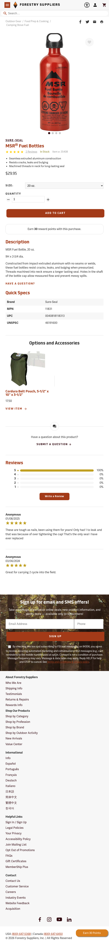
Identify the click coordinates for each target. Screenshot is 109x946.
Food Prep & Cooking (37, 21)
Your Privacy (14, 833)
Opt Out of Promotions (20, 850)
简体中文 (11, 797)
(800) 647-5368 (21, 934)
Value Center (14, 744)
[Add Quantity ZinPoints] (48, 199)
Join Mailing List (16, 844)
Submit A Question (54, 444)
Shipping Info (14, 688)
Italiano (10, 786)
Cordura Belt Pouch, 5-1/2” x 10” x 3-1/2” (27, 393)
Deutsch (11, 780)
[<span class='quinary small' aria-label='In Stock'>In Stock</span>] (45, 152)
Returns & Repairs (17, 699)
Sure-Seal (14, 140)
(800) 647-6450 (53, 934)
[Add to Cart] (55, 213)
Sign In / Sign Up (16, 822)
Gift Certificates (16, 861)
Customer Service (17, 886)
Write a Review (54, 496)
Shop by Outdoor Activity (22, 733)
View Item (16, 408)
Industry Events (16, 898)
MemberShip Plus (17, 867)
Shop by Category (17, 716)
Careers (11, 892)
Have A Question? (20, 284)
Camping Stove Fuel (17, 25)
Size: (9, 185)
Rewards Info (14, 705)
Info (8, 758)
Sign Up (55, 636)
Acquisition (13, 909)
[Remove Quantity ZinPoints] (8, 199)
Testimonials (14, 694)
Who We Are (13, 683)
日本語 (10, 791)
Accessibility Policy (18, 839)
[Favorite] (89, 42)
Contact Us (13, 881)
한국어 (10, 808)
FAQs (9, 856)
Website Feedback (18, 903)
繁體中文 (11, 803)
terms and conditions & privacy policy (68, 661)
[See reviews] (31, 152)
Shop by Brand (15, 727)
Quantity (13, 194)
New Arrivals (14, 738)
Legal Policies (15, 828)
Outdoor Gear (13, 21)
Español (11, 764)
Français (11, 775)
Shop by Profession (18, 722)
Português (12, 769)
